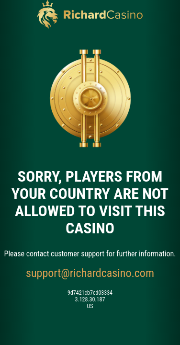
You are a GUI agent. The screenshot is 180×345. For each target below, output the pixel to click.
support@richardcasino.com (90, 273)
